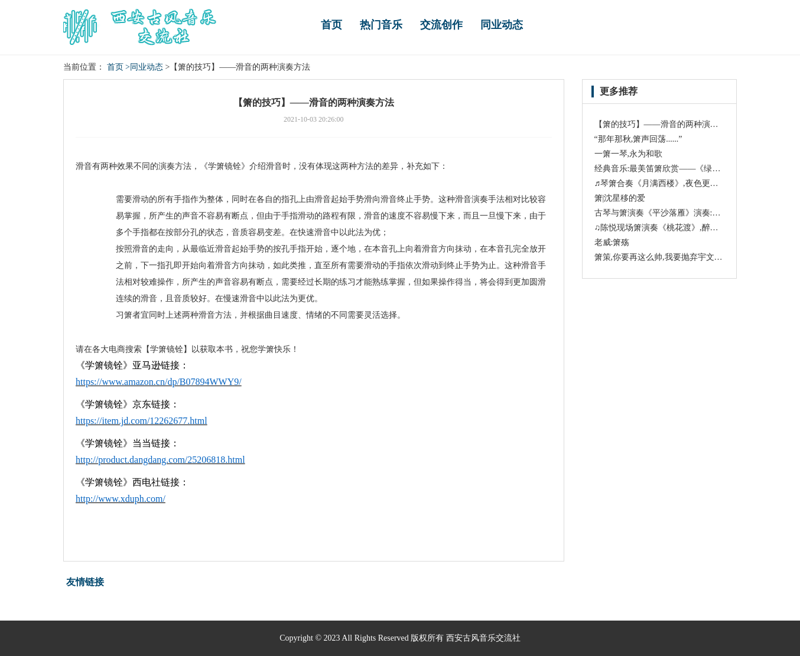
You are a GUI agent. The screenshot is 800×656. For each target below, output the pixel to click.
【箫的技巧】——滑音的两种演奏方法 (664, 124)
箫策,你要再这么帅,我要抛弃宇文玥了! (664, 257)
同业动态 (501, 25)
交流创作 (441, 25)
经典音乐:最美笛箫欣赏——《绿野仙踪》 (670, 168)
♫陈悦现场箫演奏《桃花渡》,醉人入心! (666, 227)
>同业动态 (144, 67)
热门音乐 (381, 25)
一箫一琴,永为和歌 (628, 153)
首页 (331, 25)
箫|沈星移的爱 (620, 198)
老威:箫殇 (612, 242)
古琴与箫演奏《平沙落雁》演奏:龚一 (661, 212)
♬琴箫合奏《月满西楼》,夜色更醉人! (662, 183)
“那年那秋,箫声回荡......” (638, 139)
